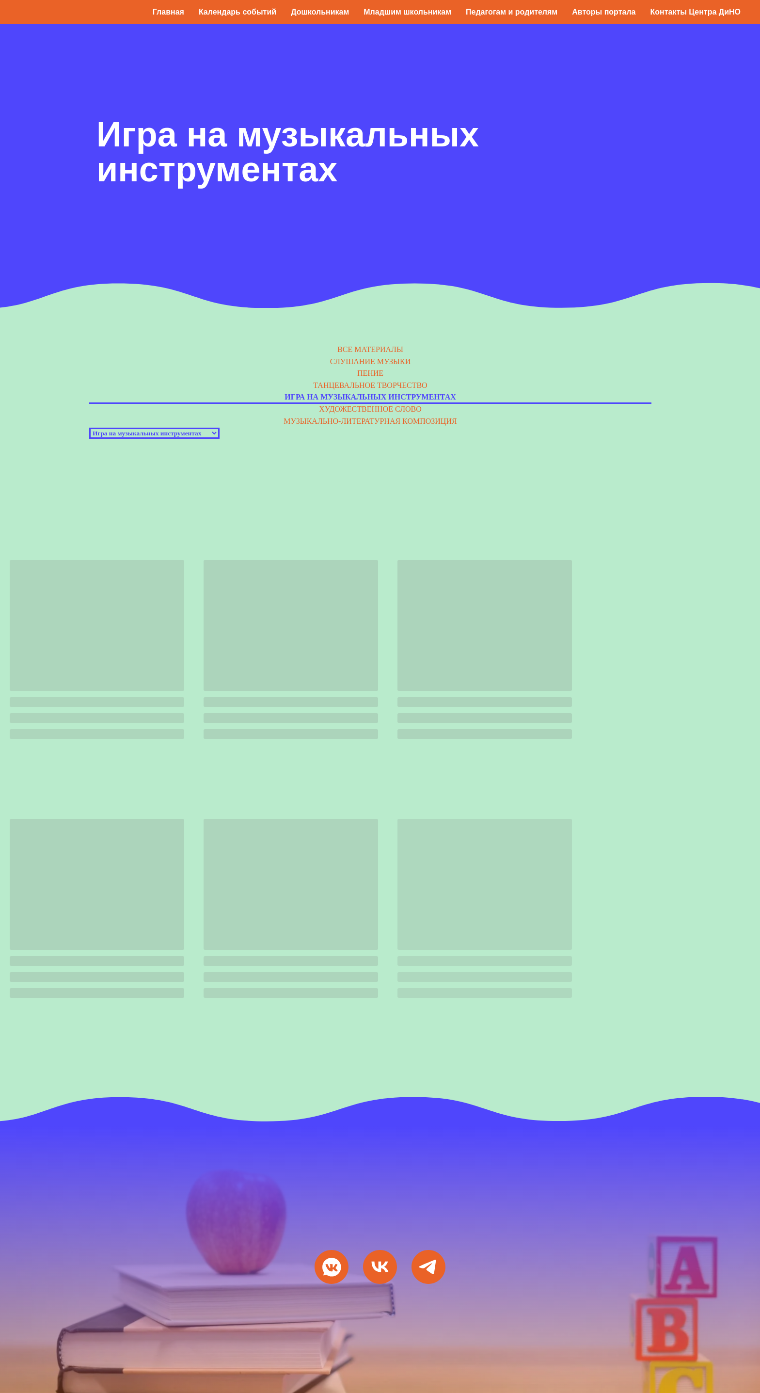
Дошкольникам (320, 12)
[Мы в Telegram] (428, 1267)
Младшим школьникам (407, 12)
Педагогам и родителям (511, 12)
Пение (370, 373)
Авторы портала (603, 12)
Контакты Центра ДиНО (695, 12)
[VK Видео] (380, 1267)
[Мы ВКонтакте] (331, 1267)
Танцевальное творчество (370, 385)
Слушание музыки (370, 361)
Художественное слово (370, 409)
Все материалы (370, 349)
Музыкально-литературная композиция (370, 421)
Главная (168, 12)
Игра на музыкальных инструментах (370, 397)
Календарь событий (237, 12)
